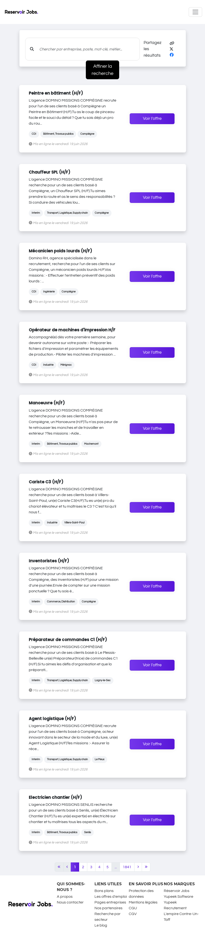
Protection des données (141, 893)
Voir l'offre (152, 118)
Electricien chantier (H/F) (55, 797)
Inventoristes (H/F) (49, 561)
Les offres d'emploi (110, 896)
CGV (133, 914)
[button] (172, 43)
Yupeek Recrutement (175, 905)
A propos (65, 896)
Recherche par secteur (107, 917)
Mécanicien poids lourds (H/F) (60, 251)
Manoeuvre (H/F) (47, 403)
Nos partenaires (108, 908)
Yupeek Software (178, 896)
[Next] (138, 867)
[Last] (146, 867)
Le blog (100, 925)
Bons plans (104, 891)
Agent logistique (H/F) (52, 719)
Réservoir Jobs (176, 891)
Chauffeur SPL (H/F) (49, 172)
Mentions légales (143, 902)
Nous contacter (70, 902)
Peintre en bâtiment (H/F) (56, 93)
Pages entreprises (110, 902)
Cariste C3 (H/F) (46, 482)
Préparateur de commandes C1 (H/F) (68, 640)
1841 (127, 867)
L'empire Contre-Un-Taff (181, 917)
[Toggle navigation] (195, 12)
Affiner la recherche (102, 70)
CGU (133, 908)
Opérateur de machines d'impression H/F (72, 330)
